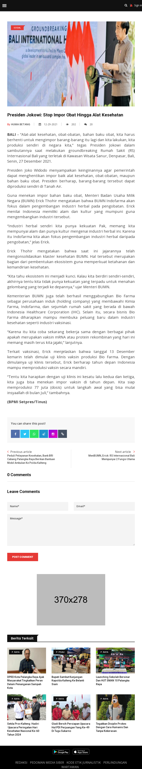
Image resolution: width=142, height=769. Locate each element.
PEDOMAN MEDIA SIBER (47, 763)
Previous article (39, 457)
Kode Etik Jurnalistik (84, 763)
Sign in (136, 5)
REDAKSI (21, 763)
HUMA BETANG (18, 124)
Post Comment (22, 557)
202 (71, 124)
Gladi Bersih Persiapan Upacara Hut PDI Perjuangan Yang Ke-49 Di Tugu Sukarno (71, 727)
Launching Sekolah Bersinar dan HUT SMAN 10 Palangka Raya (113, 681)
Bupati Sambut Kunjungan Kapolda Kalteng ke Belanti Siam (68, 681)
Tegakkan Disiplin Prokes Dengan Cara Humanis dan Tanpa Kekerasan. (112, 727)
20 (88, 124)
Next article (103, 455)
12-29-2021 (48, 124)
